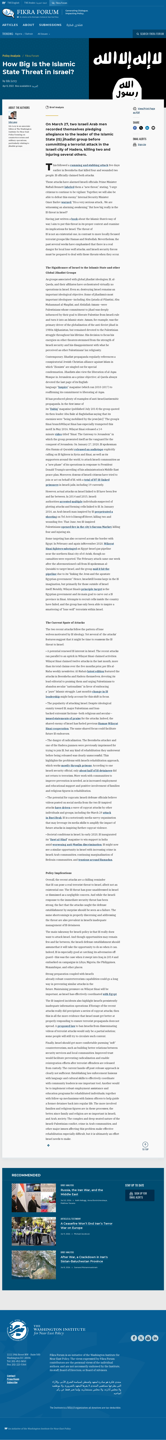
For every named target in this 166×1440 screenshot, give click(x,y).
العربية (35, 86)
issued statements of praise (63, 718)
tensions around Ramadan (95, 859)
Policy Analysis (12, 55)
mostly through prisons (76, 765)
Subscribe (12, 1382)
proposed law (66, 1026)
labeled (69, 187)
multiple (77, 501)
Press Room (13, 1379)
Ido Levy (11, 81)
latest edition (95, 671)
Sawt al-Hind (58, 839)
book (74, 219)
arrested (65, 501)
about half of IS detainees (95, 770)
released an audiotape (88, 449)
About (29, 25)
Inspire (63, 387)
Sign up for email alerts (138, 1195)
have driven (62, 807)
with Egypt (110, 994)
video (58, 434)
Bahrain (29, 33)
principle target (91, 589)
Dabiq (54, 409)
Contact (11, 1375)
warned (66, 202)
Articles (10, 25)
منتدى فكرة (74, 25)
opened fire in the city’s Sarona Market (86, 526)
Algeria (19, 33)
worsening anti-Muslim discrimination (77, 844)
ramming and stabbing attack (89, 165)
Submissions (50, 25)
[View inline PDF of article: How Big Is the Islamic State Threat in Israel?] (145, 110)
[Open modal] (150, 34)
